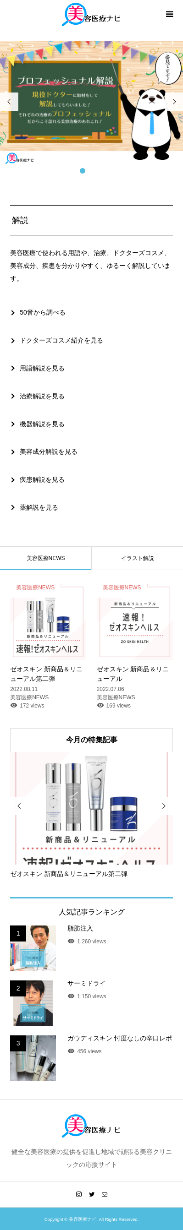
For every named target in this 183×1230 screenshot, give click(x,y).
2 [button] (92, 171)
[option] (91, 104)
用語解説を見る (42, 368)
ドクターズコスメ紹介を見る (61, 340)
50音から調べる (43, 312)
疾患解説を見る (42, 479)
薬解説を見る (39, 507)
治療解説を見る (42, 396)
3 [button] (101, 171)
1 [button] (82, 171)
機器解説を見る (42, 424)
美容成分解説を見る (49, 451)
